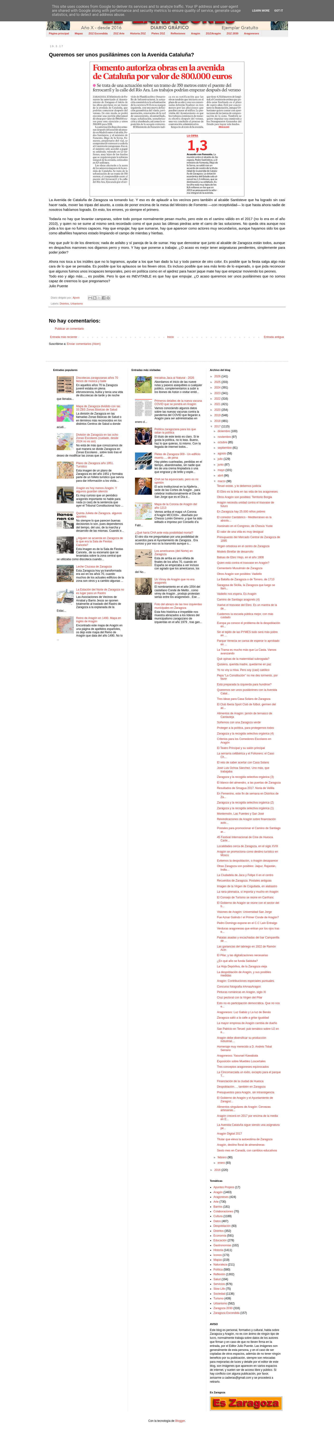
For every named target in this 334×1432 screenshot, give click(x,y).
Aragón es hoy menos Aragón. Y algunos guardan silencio (96, 489)
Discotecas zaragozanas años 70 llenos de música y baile (97, 379)
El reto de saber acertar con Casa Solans (243, 762)
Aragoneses (251, 33)
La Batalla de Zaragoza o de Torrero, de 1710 (245, 579)
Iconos (217, 1255)
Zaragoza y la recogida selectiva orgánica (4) (245, 733)
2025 (217, 382)
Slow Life (219, 1288)
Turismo (218, 1298)
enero (222, 1162)
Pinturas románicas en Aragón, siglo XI (241, 992)
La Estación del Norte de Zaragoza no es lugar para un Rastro (100, 591)
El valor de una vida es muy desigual (240, 531)
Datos (217, 1221)
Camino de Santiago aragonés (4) (238, 599)
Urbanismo (76, 303)
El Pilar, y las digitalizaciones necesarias (242, 955)
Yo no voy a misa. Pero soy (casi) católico (243, 670)
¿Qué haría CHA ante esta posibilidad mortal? (164, 532)
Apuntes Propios (223, 1187)
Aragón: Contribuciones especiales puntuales (245, 981)
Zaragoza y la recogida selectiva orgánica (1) (245, 808)
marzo (222, 481)
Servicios (219, 1284)
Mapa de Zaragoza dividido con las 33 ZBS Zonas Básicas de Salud (98, 408)
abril (221, 475)
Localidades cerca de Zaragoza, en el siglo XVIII (247, 846)
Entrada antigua (274, 337)
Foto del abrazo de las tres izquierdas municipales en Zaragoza (178, 606)
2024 (217, 387)
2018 (217, 421)
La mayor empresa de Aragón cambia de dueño (247, 1023)
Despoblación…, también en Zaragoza (241, 1086)
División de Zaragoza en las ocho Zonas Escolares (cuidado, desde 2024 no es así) (97, 438)
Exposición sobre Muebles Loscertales (241, 1061)
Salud (217, 1279)
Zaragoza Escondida (226, 1313)
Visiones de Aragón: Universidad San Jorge (244, 912)
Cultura (218, 1216)
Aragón (195, 33)
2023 (217, 393)
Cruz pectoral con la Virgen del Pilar (239, 997)
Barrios (218, 1206)
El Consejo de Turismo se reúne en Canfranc (245, 897)
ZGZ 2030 (232, 33)
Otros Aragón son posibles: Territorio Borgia (244, 497)
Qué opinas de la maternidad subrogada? (243, 659)
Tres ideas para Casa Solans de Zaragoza (243, 699)
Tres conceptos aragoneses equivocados (243, 1066)
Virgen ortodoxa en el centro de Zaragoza (243, 546)
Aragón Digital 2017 (229, 1133)
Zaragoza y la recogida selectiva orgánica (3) (245, 777)
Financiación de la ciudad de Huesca (240, 1081)
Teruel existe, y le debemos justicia (239, 486)
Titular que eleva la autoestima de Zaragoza (245, 1139)
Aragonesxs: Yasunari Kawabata (237, 1055)
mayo (222, 470)
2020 (217, 409)
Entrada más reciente (63, 337)
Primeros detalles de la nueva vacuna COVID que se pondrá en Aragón (178, 402)
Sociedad (219, 1293)
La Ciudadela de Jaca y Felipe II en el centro (245, 875)
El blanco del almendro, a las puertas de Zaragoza (249, 782)
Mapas (79, 33)
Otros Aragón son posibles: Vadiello (239, 574)
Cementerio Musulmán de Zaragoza (239, 568)
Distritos (64, 303)
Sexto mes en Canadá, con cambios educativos (247, 1150)
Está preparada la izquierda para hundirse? (244, 684)
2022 (217, 398)
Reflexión (219, 1274)
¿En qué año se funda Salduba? (237, 961)
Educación (220, 1240)
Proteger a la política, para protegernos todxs (245, 728)
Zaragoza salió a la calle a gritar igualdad (243, 1017)
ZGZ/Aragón (213, 33)
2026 (217, 376)
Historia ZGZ (138, 33)
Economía (219, 1235)
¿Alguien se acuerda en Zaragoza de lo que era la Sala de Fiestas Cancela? (99, 541)
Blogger (180, 1421)
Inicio (170, 337)
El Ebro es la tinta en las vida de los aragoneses (247, 491)
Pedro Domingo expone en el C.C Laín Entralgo (247, 923)
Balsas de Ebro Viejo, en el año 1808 (240, 557)
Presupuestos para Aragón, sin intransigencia (245, 1092)
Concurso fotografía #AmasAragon (239, 986)
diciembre (224, 431)
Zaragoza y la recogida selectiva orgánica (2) (245, 802)
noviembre (225, 437)
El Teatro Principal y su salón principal (241, 748)
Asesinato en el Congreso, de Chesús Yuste (245, 526)
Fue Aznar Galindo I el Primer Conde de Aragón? (248, 917)
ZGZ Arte (119, 33)
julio (221, 459)
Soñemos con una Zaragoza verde (239, 722)
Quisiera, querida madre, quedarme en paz (244, 664)
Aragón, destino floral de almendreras (240, 1144)
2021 (217, 404)
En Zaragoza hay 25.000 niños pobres (241, 511)
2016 (217, 1170)
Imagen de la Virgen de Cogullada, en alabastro (247, 886)
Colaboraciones (223, 1211)
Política (218, 1269)
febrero (222, 1157)
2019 (217, 415)
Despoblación (222, 1226)
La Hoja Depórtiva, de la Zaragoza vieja (242, 966)
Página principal (59, 33)
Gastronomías (222, 1245)
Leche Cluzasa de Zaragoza (94, 566)
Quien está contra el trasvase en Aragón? (243, 562)
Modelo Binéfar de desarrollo (235, 551)
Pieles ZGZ (158, 33)
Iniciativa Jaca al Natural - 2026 (174, 377)
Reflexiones (178, 33)
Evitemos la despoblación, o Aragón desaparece (247, 860)
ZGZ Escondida (98, 33)
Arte (216, 1201)
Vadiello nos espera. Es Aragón (237, 594)
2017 (217, 426)
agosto (222, 453)
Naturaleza (220, 1264)
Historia (218, 1250)
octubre (223, 442)
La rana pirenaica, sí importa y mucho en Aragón (247, 891)
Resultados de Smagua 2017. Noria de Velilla (245, 788)
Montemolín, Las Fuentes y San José (240, 813)
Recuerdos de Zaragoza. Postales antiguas (244, 880)
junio (221, 464)
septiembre (225, 447)
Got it (278, 10)
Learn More (261, 10)
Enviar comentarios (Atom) (84, 344)
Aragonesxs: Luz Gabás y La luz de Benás (244, 1012)
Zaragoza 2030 (223, 1308)
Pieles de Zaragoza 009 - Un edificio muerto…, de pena (177, 456)
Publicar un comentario (69, 328)
